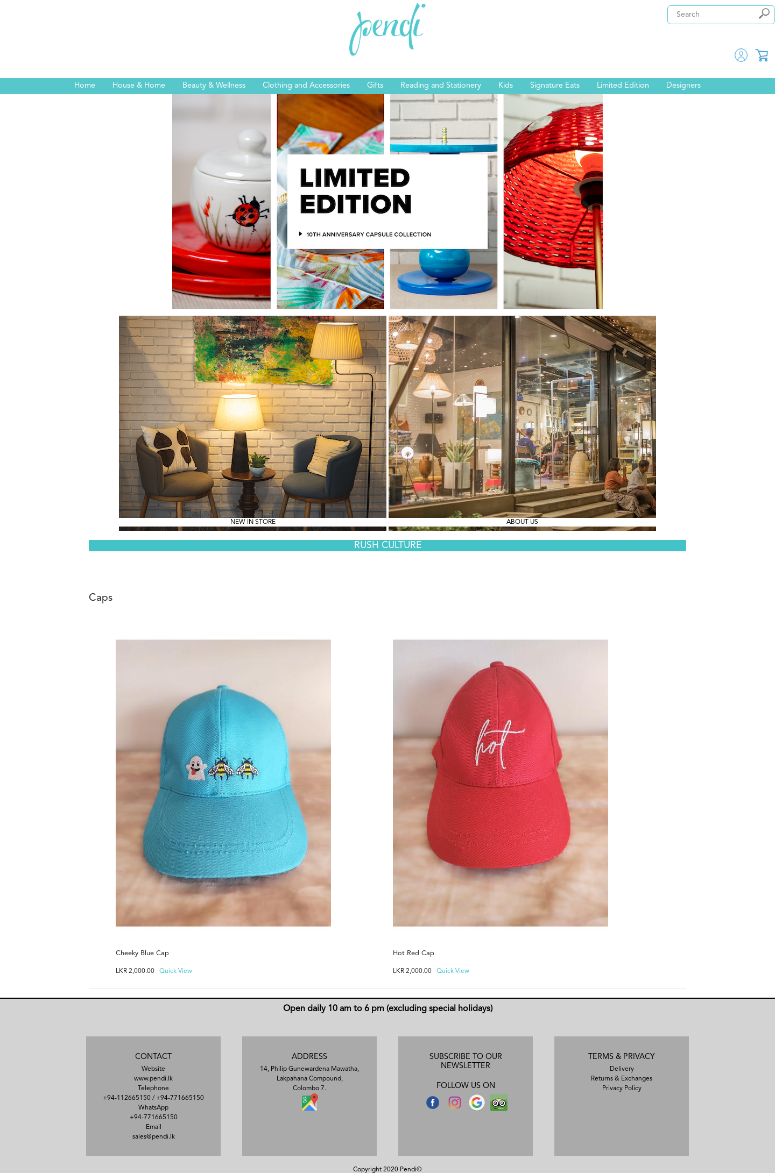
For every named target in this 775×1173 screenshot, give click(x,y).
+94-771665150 (180, 1098)
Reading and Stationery (440, 86)
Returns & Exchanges (621, 1079)
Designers (683, 86)
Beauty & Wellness (213, 86)
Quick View (175, 971)
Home (84, 86)
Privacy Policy (622, 1088)
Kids (505, 86)
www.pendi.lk (153, 1079)
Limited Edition (623, 86)
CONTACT (153, 1057)
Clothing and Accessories (306, 86)
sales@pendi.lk (153, 1137)
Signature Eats (555, 86)
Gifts (375, 86)
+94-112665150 (127, 1098)
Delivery (622, 1069)
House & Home (138, 86)
